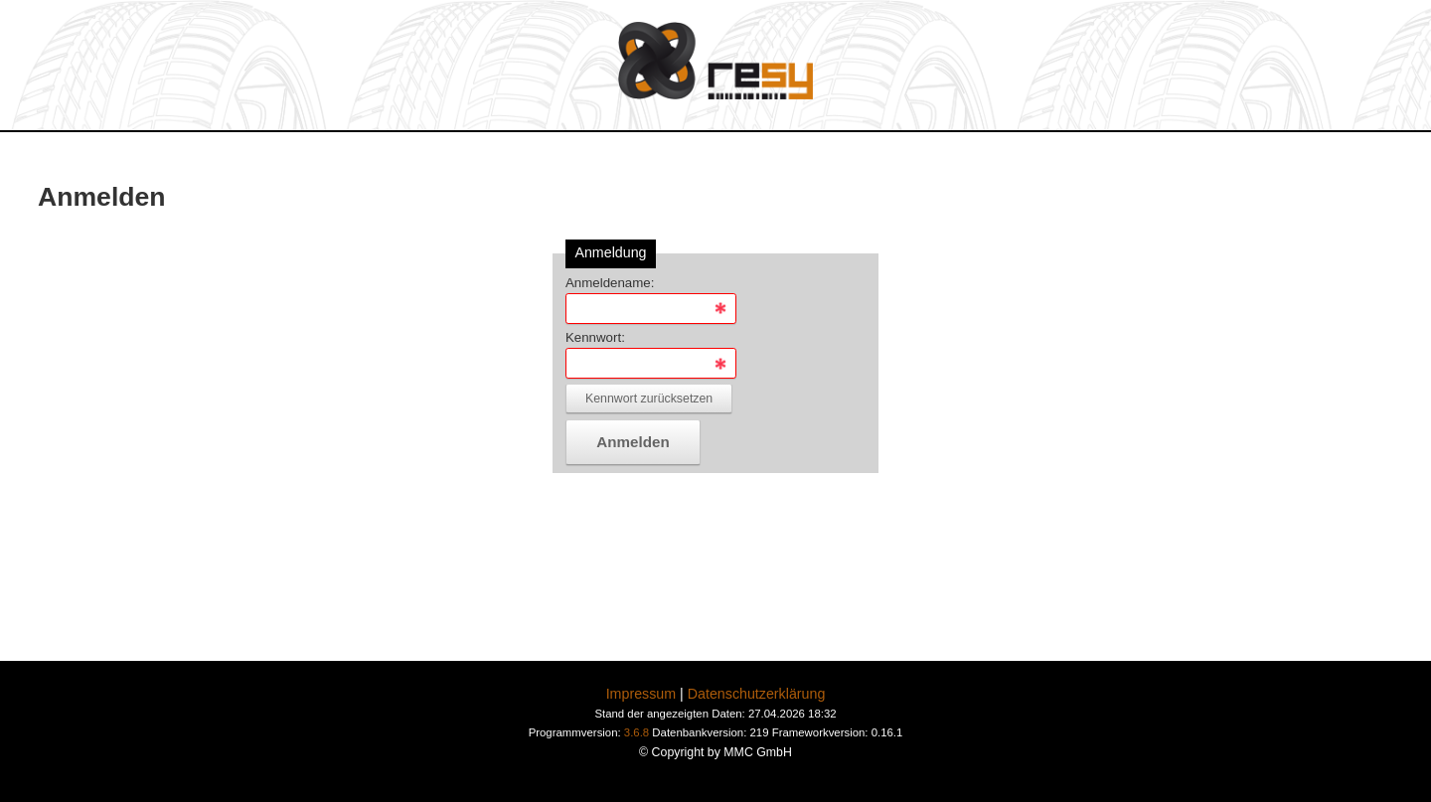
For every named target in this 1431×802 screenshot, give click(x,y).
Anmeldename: (609, 282)
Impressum (641, 694)
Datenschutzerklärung (757, 694)
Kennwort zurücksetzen (649, 398)
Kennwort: (595, 337)
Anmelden (632, 441)
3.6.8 (636, 732)
